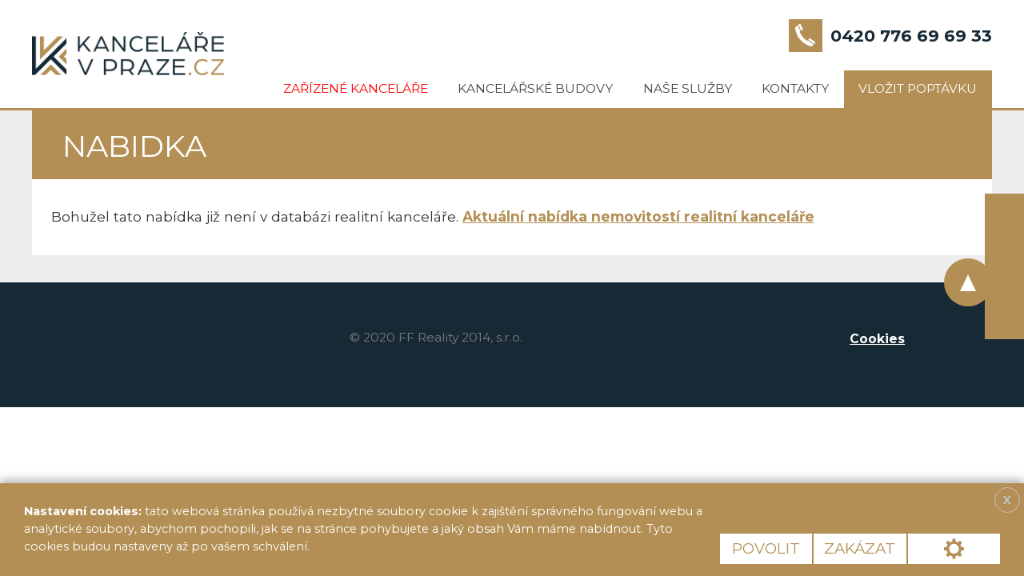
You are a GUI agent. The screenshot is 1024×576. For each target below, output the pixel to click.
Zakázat (859, 548)
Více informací (368, 546)
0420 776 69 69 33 (911, 36)
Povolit (766, 548)
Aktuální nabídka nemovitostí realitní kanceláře (638, 216)
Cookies (877, 338)
